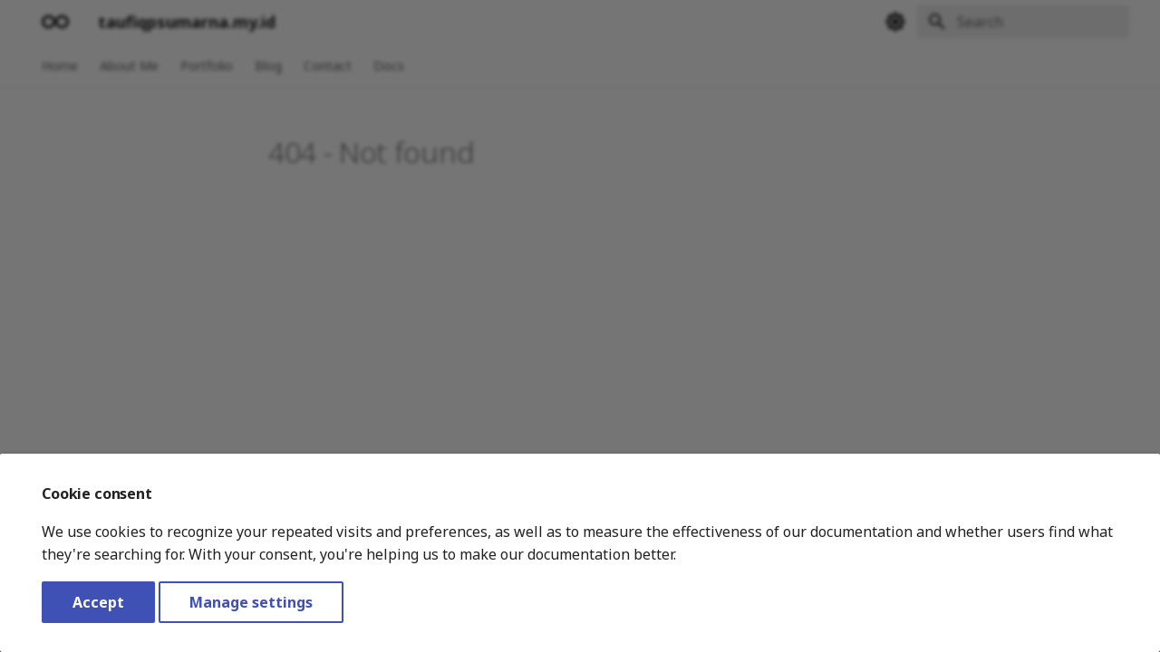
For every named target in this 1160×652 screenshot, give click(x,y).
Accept (98, 602)
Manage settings (251, 602)
